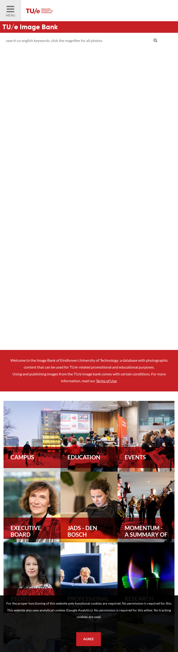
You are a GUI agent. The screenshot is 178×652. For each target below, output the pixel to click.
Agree (88, 639)
